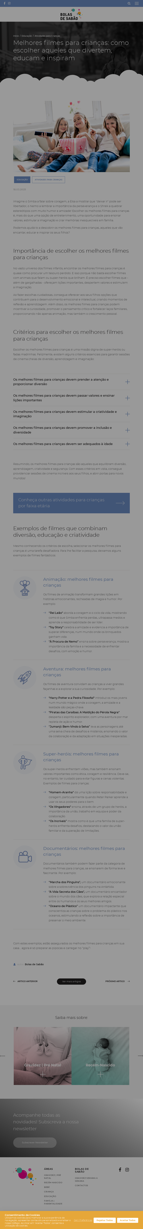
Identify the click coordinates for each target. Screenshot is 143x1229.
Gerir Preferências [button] (83, 1220)
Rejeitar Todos (105, 1220)
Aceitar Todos (127, 1220)
